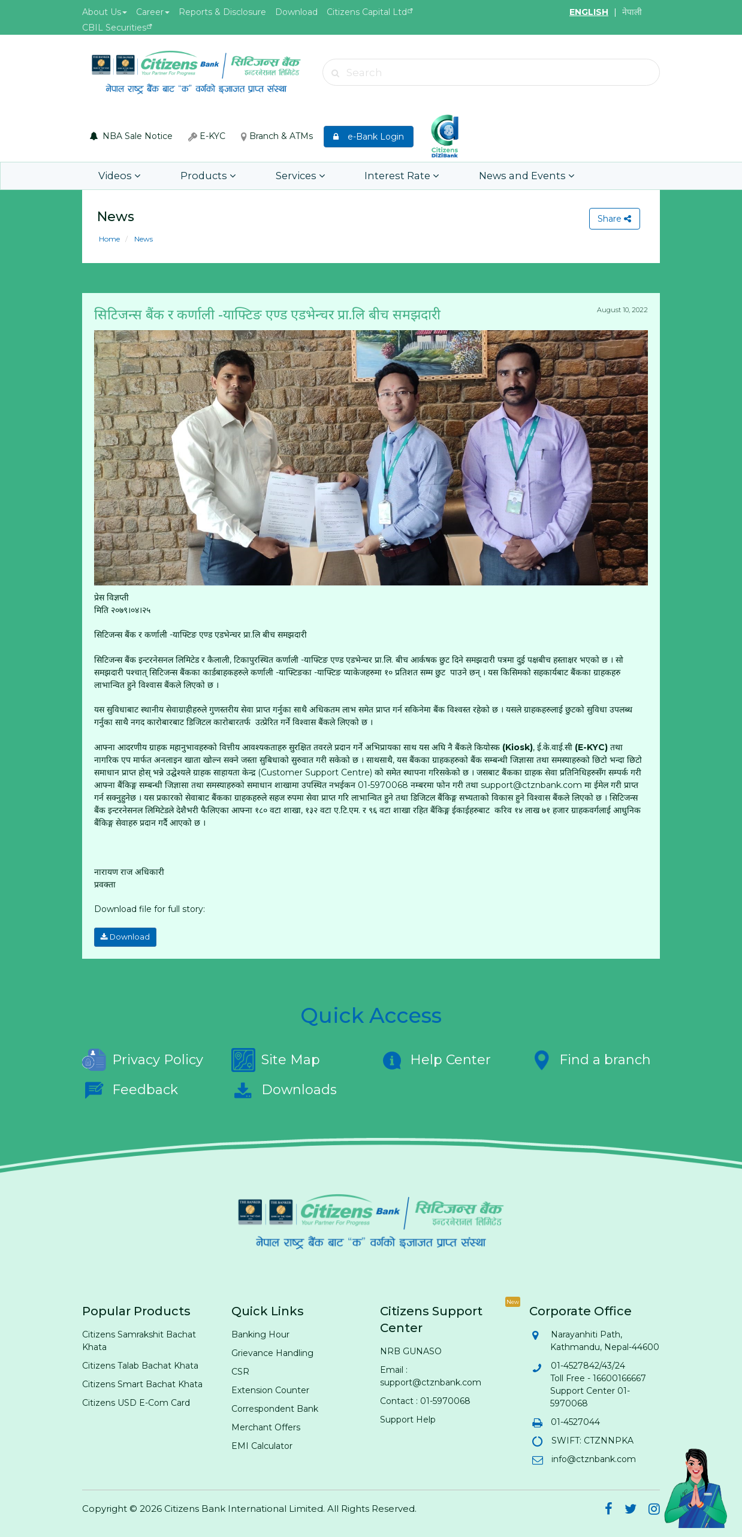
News (142, 238)
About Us (104, 12)
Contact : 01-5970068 (425, 1399)
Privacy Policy (142, 1059)
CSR (240, 1370)
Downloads (284, 1089)
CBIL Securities (114, 27)
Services (283, 176)
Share (614, 218)
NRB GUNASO (411, 1350)
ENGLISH (588, 12)
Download (296, 12)
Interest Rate (378, 176)
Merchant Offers (265, 1426)
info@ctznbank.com (593, 1458)
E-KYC (206, 136)
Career (153, 12)
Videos (117, 176)
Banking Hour (260, 1333)
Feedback (130, 1089)
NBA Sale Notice (131, 136)
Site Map (275, 1059)
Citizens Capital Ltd (367, 12)
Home (109, 238)
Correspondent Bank (274, 1407)
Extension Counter (270, 1389)
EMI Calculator (261, 1444)
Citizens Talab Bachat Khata (140, 1364)
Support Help (408, 1418)
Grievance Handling (272, 1351)
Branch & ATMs (277, 136)
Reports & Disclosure (222, 12)
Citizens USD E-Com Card (136, 1401)
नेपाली (632, 12)
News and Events (493, 176)
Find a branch (590, 1059)
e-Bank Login (368, 136)
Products (198, 176)
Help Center (435, 1059)
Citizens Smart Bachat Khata (142, 1383)
